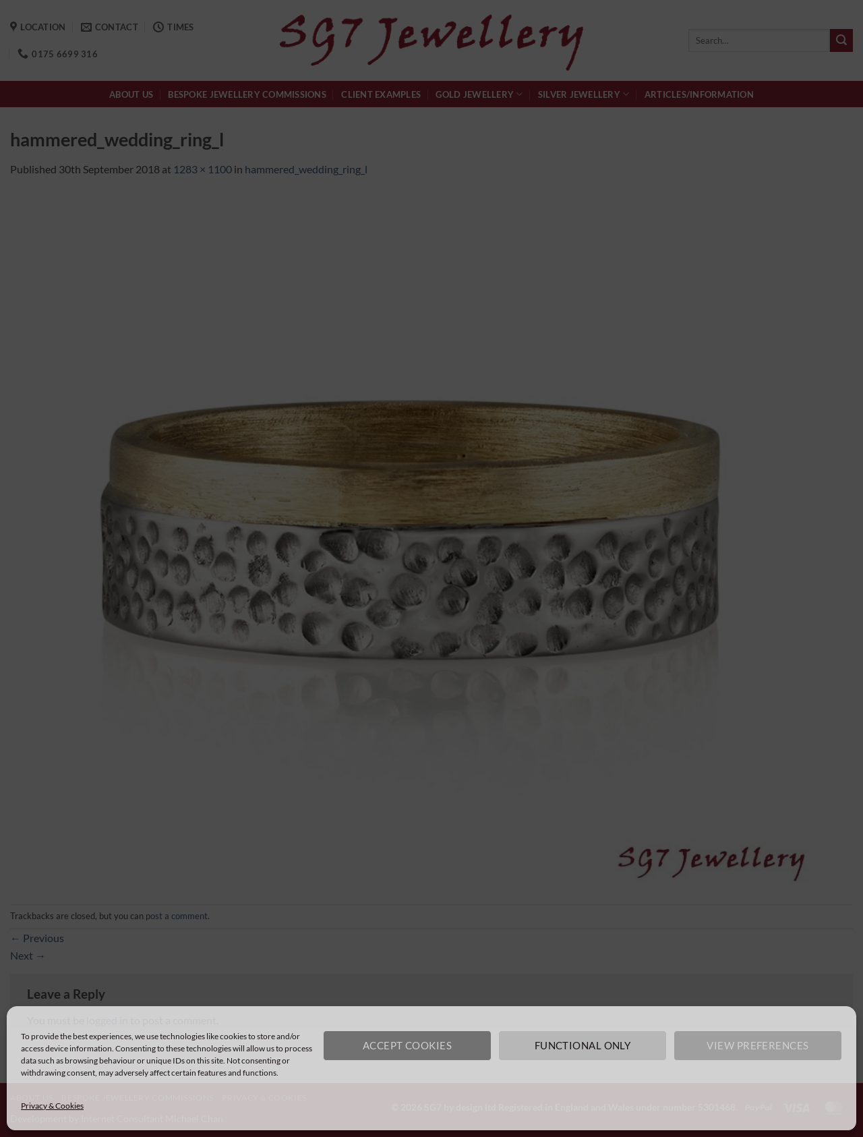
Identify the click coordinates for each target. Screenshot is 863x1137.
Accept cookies (407, 1045)
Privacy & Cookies (52, 1106)
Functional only (583, 1045)
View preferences (757, 1045)
